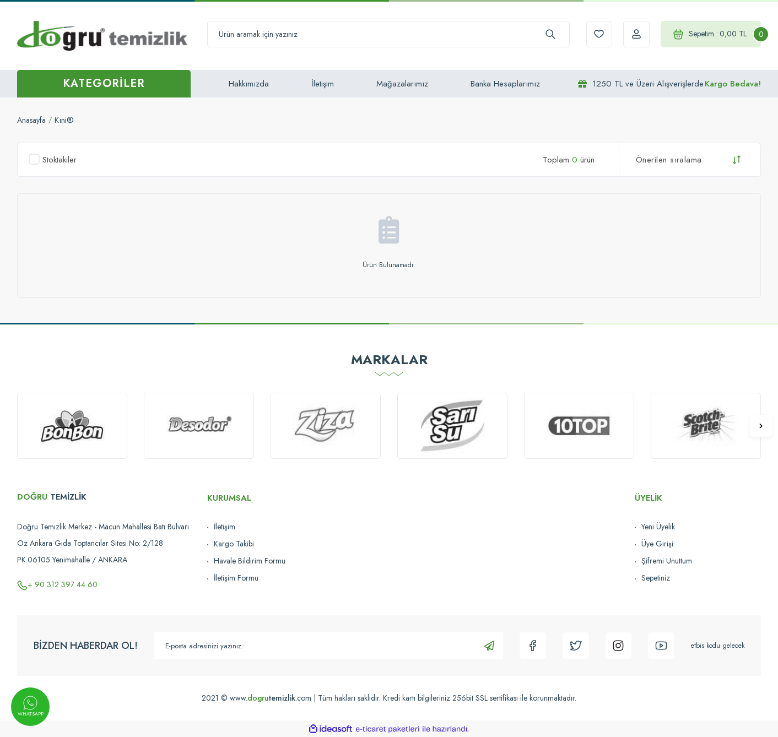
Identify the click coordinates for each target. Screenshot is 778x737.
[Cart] (707, 34)
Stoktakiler (59, 160)
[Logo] (102, 35)
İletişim (322, 84)
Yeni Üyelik (658, 526)
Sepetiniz (655, 577)
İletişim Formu (236, 577)
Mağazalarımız (402, 84)
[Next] (761, 426)
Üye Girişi (657, 543)
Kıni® (68, 120)
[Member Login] (628, 34)
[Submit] (484, 645)
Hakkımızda (249, 84)
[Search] (383, 34)
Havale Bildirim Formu (249, 560)
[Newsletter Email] (326, 645)
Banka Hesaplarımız (505, 84)
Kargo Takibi (234, 543)
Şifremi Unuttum (666, 560)
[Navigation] (104, 83)
